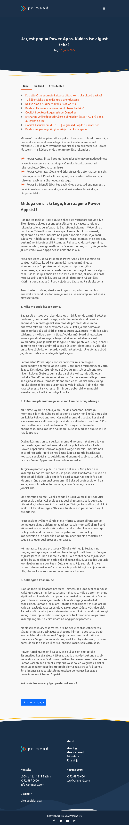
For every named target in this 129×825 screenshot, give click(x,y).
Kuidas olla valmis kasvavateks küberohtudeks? (54, 108)
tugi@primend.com (78, 780)
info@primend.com (32, 784)
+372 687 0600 (30, 780)
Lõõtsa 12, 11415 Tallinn (36, 776)
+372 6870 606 (76, 776)
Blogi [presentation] (26, 86)
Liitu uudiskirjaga (33, 702)
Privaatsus (73, 756)
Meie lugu (72, 748)
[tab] (26, 86)
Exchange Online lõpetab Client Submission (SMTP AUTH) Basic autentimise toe (64, 118)
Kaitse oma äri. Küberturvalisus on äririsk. (50, 103)
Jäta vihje (72, 760)
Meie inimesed (75, 752)
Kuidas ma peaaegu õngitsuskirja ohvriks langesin (56, 129)
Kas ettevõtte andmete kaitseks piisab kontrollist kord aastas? (64, 95)
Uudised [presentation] (39, 86)
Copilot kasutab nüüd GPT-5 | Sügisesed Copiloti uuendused (62, 125)
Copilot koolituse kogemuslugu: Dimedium (51, 112)
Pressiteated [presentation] (56, 86)
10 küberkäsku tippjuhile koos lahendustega (52, 99)
